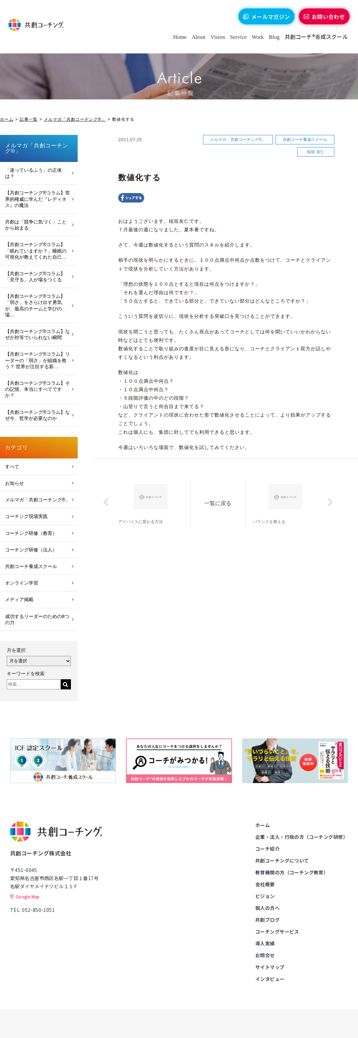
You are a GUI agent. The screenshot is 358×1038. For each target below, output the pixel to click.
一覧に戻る (221, 502)
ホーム (7, 119)
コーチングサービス (277, 931)
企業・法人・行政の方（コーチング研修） (301, 836)
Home (178, 40)
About (197, 40)
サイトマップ (270, 967)
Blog (272, 40)
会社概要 (265, 884)
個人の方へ (267, 907)
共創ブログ (267, 919)
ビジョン (265, 896)
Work (256, 40)
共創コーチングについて (282, 860)
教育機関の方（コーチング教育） (291, 872)
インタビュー (270, 978)
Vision (216, 40)
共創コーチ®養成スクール (314, 40)
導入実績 (265, 943)
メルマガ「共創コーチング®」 (75, 119)
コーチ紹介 (267, 848)
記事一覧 (28, 119)
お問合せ (265, 955)
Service (236, 40)
